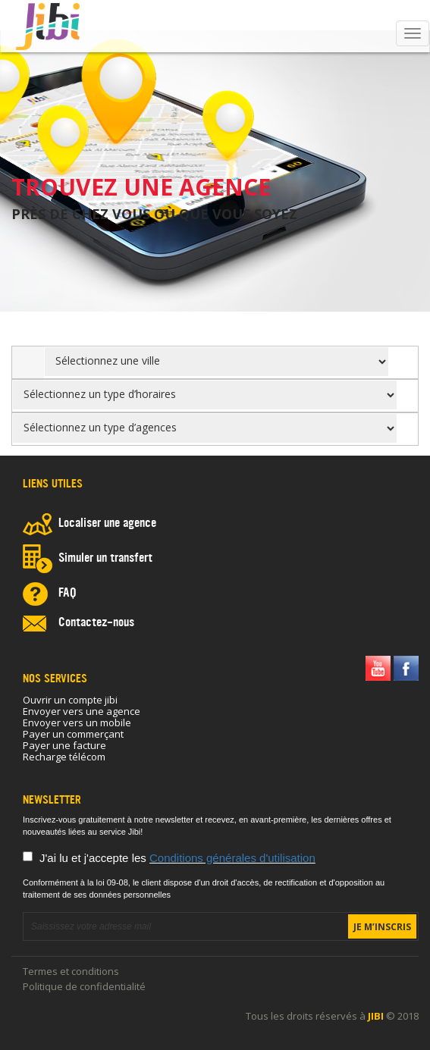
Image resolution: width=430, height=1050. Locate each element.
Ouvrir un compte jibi (70, 700)
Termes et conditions (71, 971)
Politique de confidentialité (84, 986)
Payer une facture (64, 745)
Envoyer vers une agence (81, 711)
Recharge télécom (64, 756)
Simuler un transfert (105, 558)
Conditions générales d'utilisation (232, 857)
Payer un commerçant (73, 734)
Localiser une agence (107, 523)
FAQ (67, 593)
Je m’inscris (382, 926)
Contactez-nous (96, 623)
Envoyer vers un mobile (77, 722)
